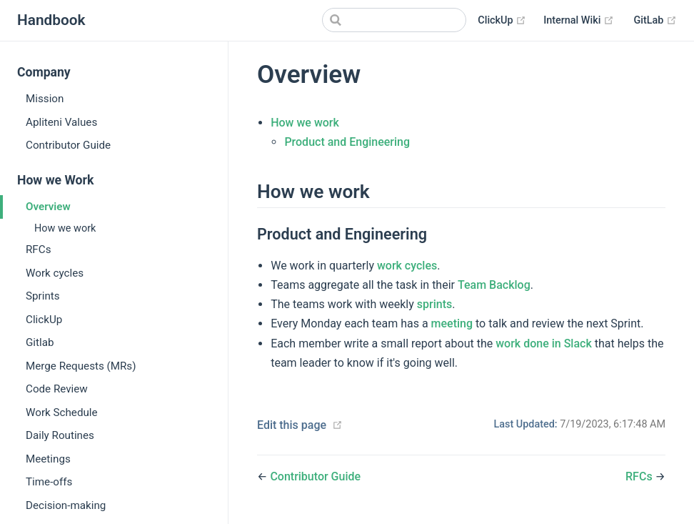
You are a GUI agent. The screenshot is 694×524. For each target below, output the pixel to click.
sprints (434, 304)
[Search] (394, 20)
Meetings (48, 459)
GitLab (655, 21)
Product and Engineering (347, 142)
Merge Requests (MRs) (81, 366)
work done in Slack (544, 343)
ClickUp (502, 21)
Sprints (43, 296)
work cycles (407, 265)
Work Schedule (62, 412)
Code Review (57, 388)
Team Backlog (494, 285)
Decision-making (66, 505)
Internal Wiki (578, 21)
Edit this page (291, 425)
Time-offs (49, 481)
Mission (45, 98)
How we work (65, 228)
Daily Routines (60, 435)
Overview (48, 206)
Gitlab (40, 342)
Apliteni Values (61, 122)
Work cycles (55, 273)
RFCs (38, 249)
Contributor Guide (68, 145)
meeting (452, 323)
